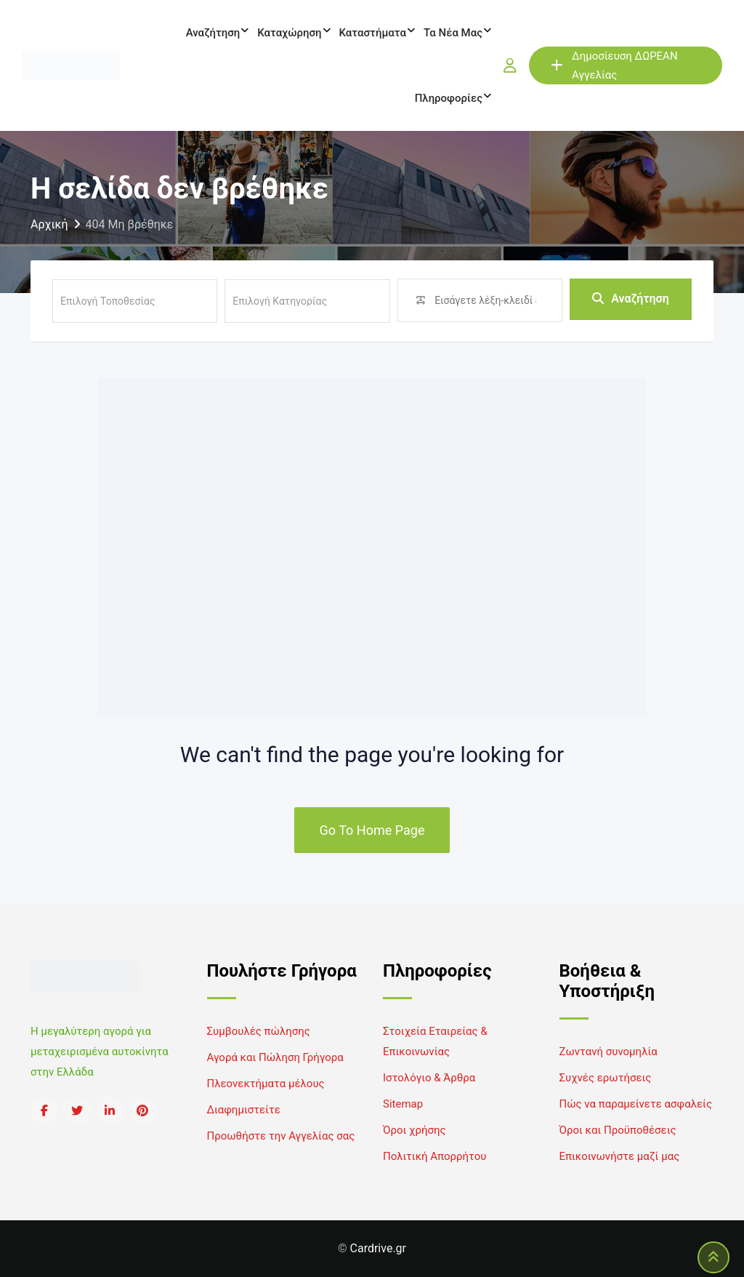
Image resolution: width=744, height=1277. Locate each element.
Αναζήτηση (213, 32)
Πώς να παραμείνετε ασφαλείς (636, 1103)
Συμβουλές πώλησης (258, 1031)
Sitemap (403, 1103)
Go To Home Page (372, 830)
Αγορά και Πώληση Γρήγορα (275, 1057)
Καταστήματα (372, 32)
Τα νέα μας (453, 32)
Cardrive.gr (378, 1248)
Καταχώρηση (289, 32)
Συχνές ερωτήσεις (605, 1077)
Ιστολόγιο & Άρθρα (429, 1077)
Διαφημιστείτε (243, 1109)
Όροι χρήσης (414, 1130)
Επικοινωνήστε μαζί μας (619, 1156)
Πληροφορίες (448, 98)
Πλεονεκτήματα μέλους (266, 1083)
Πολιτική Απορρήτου (434, 1156)
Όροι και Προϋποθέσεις (617, 1130)
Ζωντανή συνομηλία (608, 1051)
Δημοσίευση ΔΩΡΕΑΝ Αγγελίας (614, 65)
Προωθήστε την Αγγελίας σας (281, 1135)
